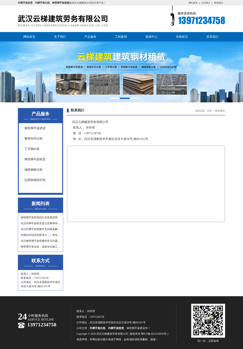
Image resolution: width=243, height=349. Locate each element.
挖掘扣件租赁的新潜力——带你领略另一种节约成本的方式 (40, 235)
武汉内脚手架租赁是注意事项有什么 (40, 223)
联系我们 (218, 3)
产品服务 (90, 36)
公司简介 (205, 3)
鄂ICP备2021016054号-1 (154, 333)
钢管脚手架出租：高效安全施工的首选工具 (40, 246)
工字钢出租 (32, 148)
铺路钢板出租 (33, 169)
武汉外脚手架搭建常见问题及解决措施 (40, 229)
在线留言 (182, 36)
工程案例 (121, 36)
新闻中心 (151, 36)
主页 (209, 110)
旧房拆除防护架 (35, 180)
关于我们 (60, 36)
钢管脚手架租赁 (35, 159)
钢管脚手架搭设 (35, 128)
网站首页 (193, 3)
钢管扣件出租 (33, 138)
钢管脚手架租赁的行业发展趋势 (39, 217)
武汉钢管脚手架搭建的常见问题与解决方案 (40, 240)
